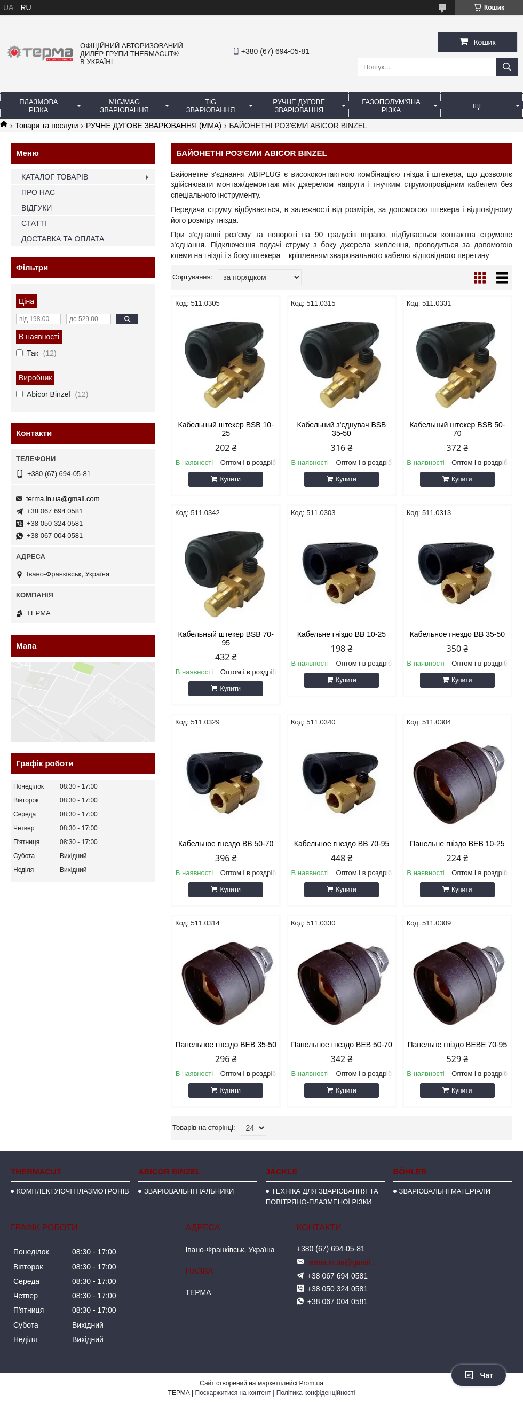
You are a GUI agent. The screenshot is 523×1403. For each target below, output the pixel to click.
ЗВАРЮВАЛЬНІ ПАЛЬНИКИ (189, 1191)
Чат (478, 1375)
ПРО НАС (38, 192)
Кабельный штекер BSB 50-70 (457, 429)
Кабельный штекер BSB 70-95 (226, 638)
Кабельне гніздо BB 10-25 (341, 634)
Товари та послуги (46, 125)
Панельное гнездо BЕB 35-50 (225, 1044)
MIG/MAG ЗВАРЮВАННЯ (124, 106)
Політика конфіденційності (315, 1393)
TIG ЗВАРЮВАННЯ (210, 106)
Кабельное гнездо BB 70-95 (341, 843)
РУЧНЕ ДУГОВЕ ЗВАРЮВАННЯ (299, 106)
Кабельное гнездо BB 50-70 (225, 843)
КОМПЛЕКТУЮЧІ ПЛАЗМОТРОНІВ (73, 1191)
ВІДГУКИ (36, 208)
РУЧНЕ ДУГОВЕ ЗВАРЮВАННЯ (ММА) (153, 125)
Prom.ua (311, 1383)
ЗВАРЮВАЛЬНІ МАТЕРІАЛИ (445, 1191)
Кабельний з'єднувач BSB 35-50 (341, 429)
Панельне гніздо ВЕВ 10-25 (457, 843)
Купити (230, 479)
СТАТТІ (33, 223)
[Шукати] (507, 67)
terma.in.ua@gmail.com (62, 499)
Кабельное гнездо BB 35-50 (457, 634)
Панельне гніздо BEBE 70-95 (457, 1044)
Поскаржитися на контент (233, 1393)
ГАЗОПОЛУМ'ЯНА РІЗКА (391, 106)
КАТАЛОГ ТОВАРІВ (54, 177)
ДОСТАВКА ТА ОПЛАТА (62, 239)
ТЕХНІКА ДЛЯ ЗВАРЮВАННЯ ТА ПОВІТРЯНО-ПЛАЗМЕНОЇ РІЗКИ (322, 1196)
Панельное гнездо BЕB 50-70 (341, 1044)
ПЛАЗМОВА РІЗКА (38, 106)
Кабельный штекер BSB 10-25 (226, 429)
